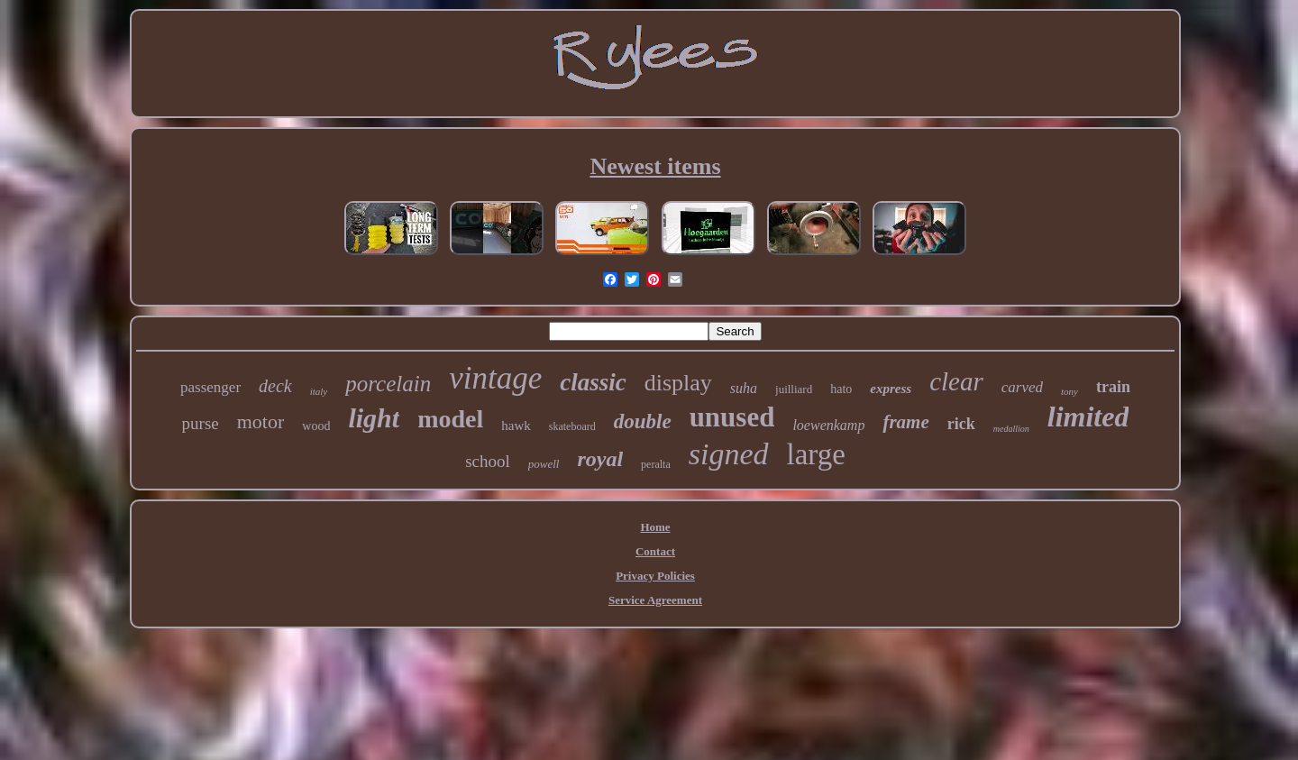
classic (593, 382)
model (450, 419)
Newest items (655, 166)
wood (316, 426)
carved (1022, 387)
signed (729, 454)
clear (956, 381)
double (643, 421)
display (678, 383)
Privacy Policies (655, 575)
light (373, 418)
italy (319, 391)
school (487, 461)
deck (275, 386)
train (1113, 387)
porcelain (388, 383)
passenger (210, 387)
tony (1069, 391)
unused (732, 417)
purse (200, 423)
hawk (516, 425)
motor (261, 421)
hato (841, 389)
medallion (1011, 429)
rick (961, 424)
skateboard (572, 426)
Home (655, 527)
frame (905, 422)
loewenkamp (828, 425)
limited (1088, 416)
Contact (655, 551)
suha (743, 388)
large (816, 454)
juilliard (793, 389)
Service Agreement (655, 600)
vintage (495, 378)
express (890, 388)
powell (544, 464)
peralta (656, 464)
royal (600, 459)
